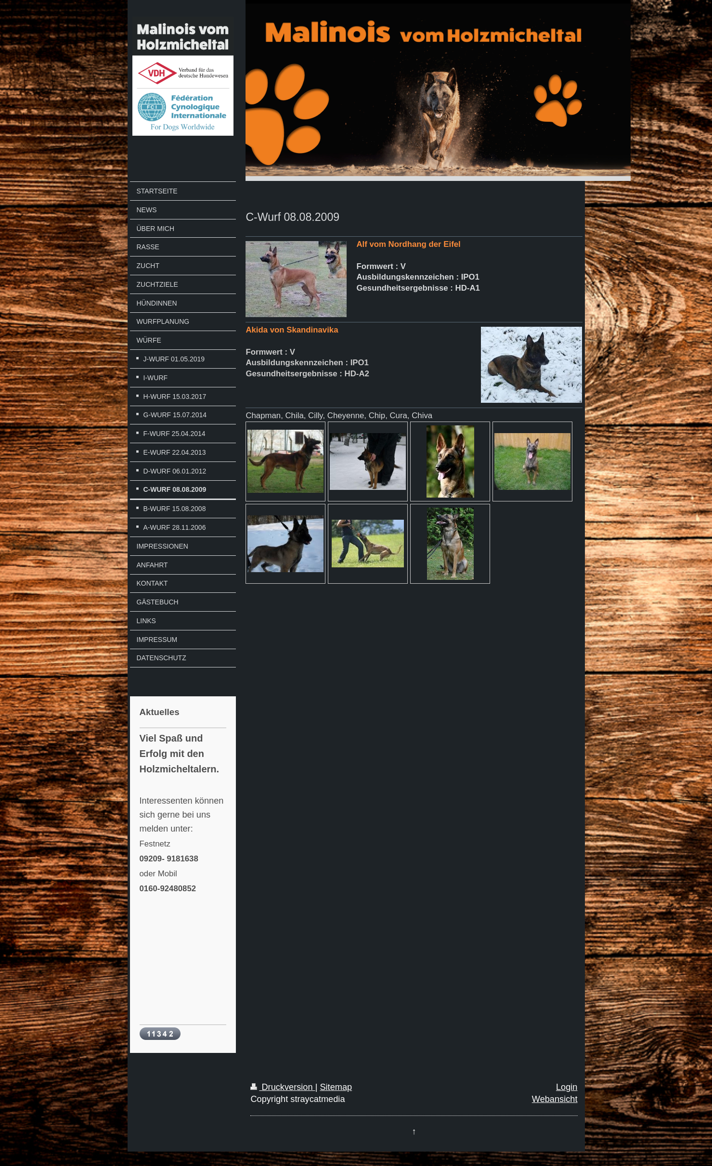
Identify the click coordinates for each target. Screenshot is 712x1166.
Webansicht (555, 1099)
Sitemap (336, 1087)
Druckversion (282, 1087)
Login (567, 1087)
